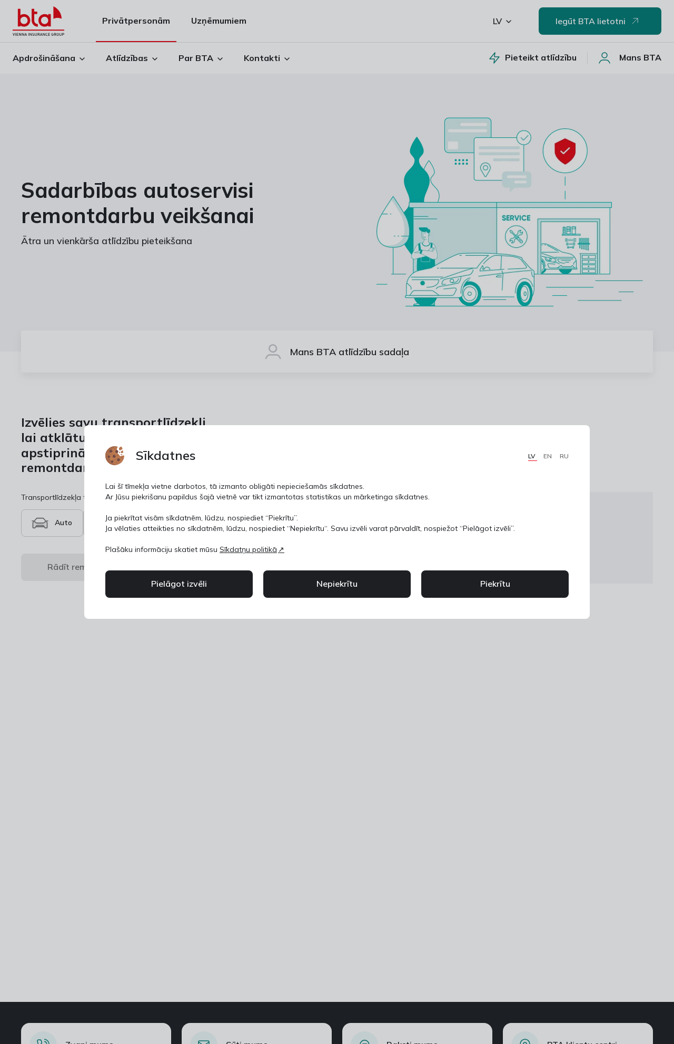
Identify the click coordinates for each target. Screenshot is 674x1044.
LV (532, 456)
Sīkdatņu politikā (248, 549)
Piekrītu (495, 583)
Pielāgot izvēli (179, 583)
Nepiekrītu (337, 583)
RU (564, 456)
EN (548, 456)
